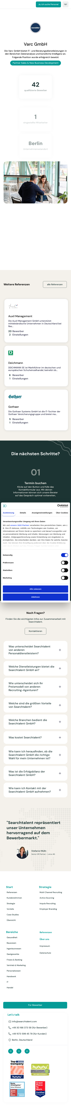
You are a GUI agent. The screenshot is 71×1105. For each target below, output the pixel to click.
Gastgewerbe (13, 954)
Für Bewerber (35, 1005)
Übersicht (11, 920)
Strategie (11, 903)
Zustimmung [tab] (8, 513)
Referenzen (12, 892)
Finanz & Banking (14, 959)
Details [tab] (23, 513)
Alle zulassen (35, 589)
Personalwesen (14, 971)
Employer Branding (48, 909)
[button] (66, 4)
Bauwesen (11, 943)
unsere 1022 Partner (19, 525)
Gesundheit (12, 937)
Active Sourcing (47, 898)
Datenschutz (45, 953)
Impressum (45, 946)
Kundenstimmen (14, 898)
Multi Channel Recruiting (51, 892)
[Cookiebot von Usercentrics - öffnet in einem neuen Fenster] (57, 506)
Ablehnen (35, 597)
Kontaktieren (35, 633)
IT (7, 982)
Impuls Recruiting (48, 903)
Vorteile (10, 909)
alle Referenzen (55, 284)
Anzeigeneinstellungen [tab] (42, 513)
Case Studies (13, 914)
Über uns (44, 939)
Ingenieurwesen (14, 948)
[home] (3, 4)
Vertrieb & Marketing (16, 965)
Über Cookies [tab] (62, 513)
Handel (10, 987)
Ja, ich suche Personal (48, 4)
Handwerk (11, 976)
